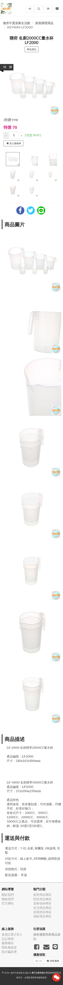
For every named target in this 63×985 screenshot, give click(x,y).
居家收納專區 (42, 903)
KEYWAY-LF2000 (20, 27)
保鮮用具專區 (42, 916)
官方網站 (8, 903)
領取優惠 (53, 960)
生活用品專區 (42, 908)
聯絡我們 (8, 899)
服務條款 (8, 943)
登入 (19, 934)
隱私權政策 (9, 947)
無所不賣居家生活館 (16, 23)
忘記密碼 (8, 939)
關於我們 (8, 895)
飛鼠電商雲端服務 (35, 977)
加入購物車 (13, 143)
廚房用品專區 (42, 895)
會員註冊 (8, 934)
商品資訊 (31, 49)
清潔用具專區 (42, 912)
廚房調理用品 (44, 23)
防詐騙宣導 (9, 952)
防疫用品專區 (42, 899)
